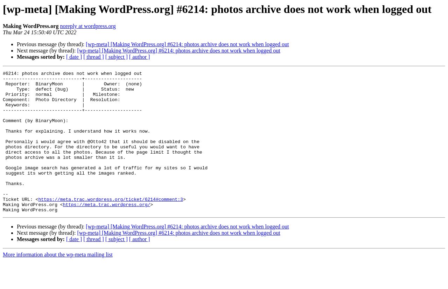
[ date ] (74, 57)
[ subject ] (116, 57)
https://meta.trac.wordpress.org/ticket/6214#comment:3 (110, 225)
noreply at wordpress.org (87, 26)
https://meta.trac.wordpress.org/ (106, 231)
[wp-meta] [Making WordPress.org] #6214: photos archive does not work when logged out (187, 44)
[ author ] (139, 57)
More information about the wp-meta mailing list (58, 283)
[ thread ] (93, 57)
